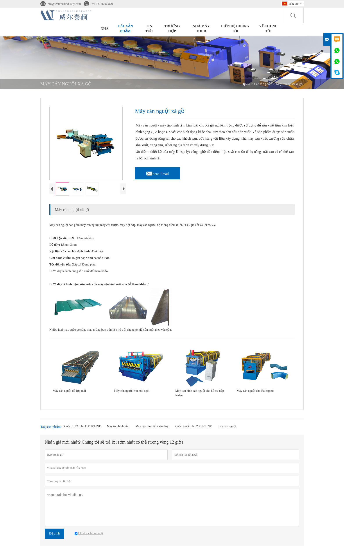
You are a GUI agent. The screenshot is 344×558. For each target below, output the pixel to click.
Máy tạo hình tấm (118, 430)
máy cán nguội (227, 430)
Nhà (105, 29)
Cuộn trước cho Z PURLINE (193, 430)
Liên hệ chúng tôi (235, 28)
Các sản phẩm (125, 28)
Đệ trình (54, 537)
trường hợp (172, 28)
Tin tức (149, 28)
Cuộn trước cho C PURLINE (82, 430)
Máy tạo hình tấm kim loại (152, 430)
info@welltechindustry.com (64, 3)
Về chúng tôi (268, 28)
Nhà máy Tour (201, 28)
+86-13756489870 (101, 3)
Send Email (157, 172)
